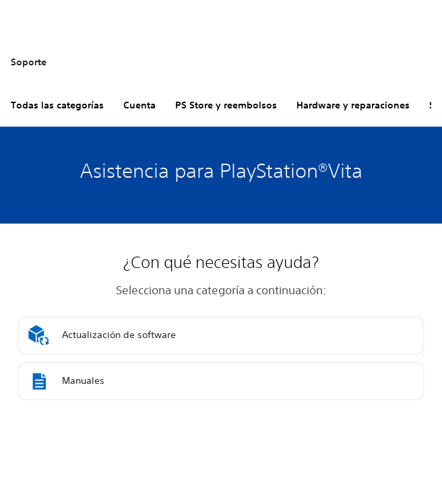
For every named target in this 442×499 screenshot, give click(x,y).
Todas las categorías (57, 105)
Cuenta (139, 105)
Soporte (28, 62)
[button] (221, 335)
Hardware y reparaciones (353, 105)
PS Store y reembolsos (226, 105)
